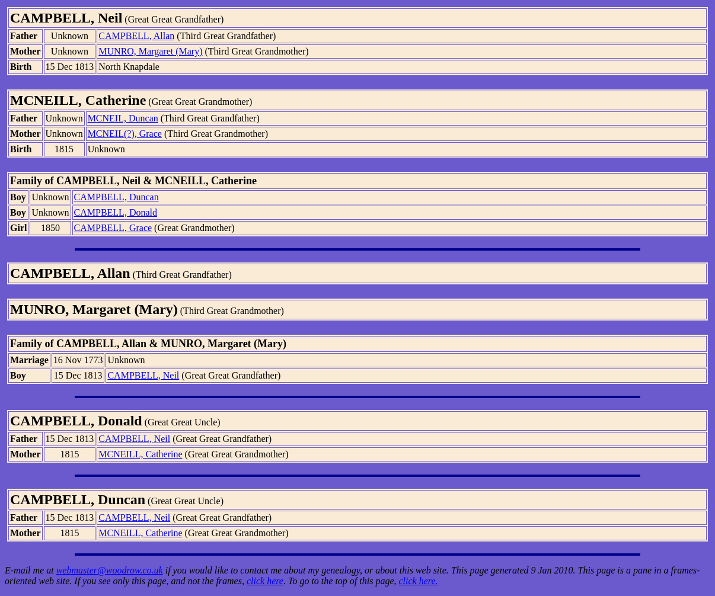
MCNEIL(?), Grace (125, 134)
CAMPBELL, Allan (136, 36)
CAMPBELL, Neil (143, 375)
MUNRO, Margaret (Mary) (150, 51)
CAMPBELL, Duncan (116, 197)
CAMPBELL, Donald (115, 212)
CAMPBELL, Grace (113, 228)
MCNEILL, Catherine (140, 454)
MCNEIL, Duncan (123, 118)
